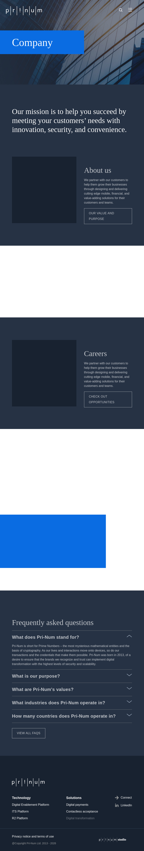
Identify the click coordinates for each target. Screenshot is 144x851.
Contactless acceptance (82, 811)
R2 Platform (20, 818)
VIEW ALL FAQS (28, 743)
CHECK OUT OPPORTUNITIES (102, 409)
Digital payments (77, 804)
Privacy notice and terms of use (33, 836)
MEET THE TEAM (29, 320)
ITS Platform (20, 811)
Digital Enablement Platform (30, 804)
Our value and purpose (101, 226)
